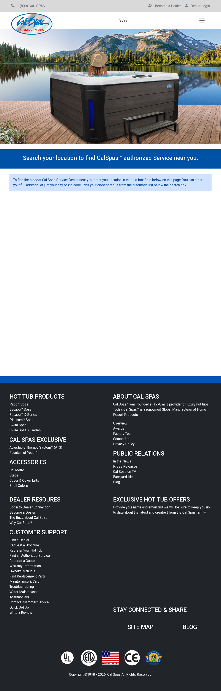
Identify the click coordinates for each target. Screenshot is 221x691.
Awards (119, 428)
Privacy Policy (124, 444)
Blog (116, 482)
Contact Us (121, 439)
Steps (14, 475)
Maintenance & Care (24, 581)
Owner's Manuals (22, 571)
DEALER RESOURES (34, 499)
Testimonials (19, 597)
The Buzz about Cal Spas (28, 518)
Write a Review (20, 613)
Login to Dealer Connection (29, 507)
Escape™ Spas (20, 409)
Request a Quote (22, 561)
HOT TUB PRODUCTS (37, 396)
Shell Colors (18, 486)
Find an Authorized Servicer (30, 556)
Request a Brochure (24, 545)
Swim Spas (18, 425)
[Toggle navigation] (202, 20)
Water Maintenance (23, 592)
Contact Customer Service (29, 602)
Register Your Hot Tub (25, 550)
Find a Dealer (19, 540)
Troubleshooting (21, 587)
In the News (122, 461)
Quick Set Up (19, 607)
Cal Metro (16, 470)
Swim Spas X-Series (25, 430)
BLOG (190, 627)
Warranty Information (25, 566)
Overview (120, 423)
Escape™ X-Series (23, 415)
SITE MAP (140, 627)
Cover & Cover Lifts (24, 480)
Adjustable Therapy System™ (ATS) (35, 447)
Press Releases (125, 466)
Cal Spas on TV (124, 472)
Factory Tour (122, 434)
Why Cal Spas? (20, 523)
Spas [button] (123, 20)
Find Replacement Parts (27, 576)
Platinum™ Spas (21, 420)
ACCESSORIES (27, 462)
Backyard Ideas (124, 477)
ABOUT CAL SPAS (136, 396)
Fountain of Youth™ (23, 453)
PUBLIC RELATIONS (138, 453)
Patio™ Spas (18, 404)
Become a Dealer (22, 512)
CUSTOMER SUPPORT (38, 532)
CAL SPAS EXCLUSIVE (37, 439)
